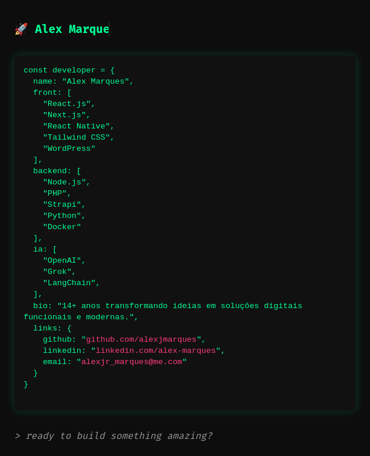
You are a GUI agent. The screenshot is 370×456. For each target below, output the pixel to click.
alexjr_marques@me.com (131, 362)
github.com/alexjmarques (141, 339)
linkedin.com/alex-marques (155, 350)
